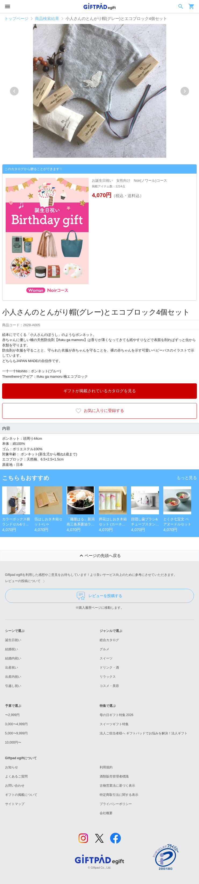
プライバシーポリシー (116, 804)
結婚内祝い (13, 658)
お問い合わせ (14, 785)
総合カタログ (109, 640)
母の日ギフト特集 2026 (116, 715)
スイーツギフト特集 (114, 724)
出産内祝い (13, 677)
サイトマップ (14, 804)
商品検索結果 (47, 18)
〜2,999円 (12, 715)
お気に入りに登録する (99, 411)
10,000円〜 (13, 742)
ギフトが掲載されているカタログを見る (99, 391)
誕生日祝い (13, 640)
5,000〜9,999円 (16, 733)
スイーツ (106, 658)
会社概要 (106, 813)
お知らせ (11, 767)
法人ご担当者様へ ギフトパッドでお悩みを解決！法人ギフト (143, 733)
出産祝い (11, 667)
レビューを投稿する (99, 596)
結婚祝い (11, 649)
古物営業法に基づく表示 (117, 785)
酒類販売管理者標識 (114, 776)
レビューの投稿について (26, 581)
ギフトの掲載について (21, 795)
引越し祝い (13, 686)
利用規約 (106, 767)
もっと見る (187, 478)
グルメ (104, 649)
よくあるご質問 (16, 776)
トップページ (16, 18)
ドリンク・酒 (109, 667)
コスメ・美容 (109, 686)
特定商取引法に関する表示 (119, 795)
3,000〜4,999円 (16, 724)
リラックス (108, 677)
